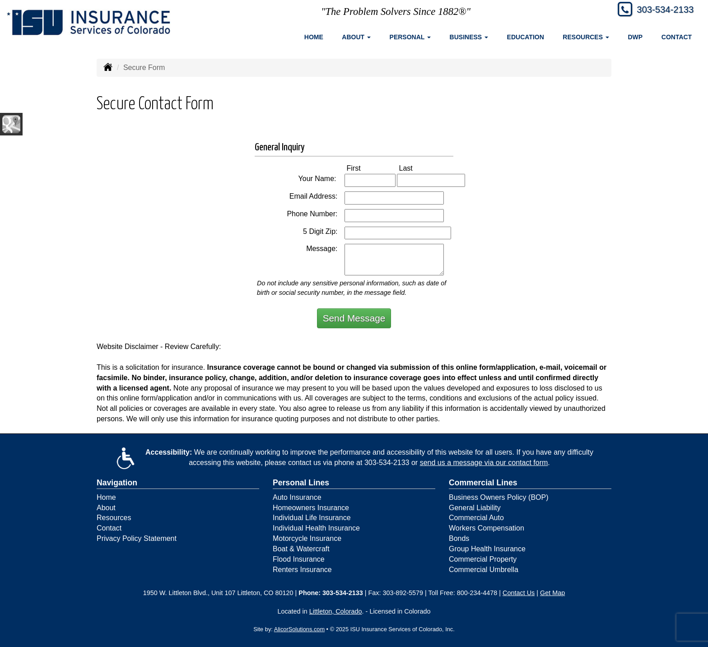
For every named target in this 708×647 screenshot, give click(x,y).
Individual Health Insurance (316, 528)
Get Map (552, 592)
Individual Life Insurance (312, 517)
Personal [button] (410, 37)
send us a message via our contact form (484, 462)
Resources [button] (586, 37)
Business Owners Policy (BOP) (499, 497)
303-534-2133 (661, 10)
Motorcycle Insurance (307, 538)
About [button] (356, 37)
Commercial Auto (476, 517)
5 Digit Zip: (320, 231)
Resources (114, 517)
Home (313, 37)
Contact (676, 37)
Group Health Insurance (487, 549)
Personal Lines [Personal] (301, 482)
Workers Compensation (486, 528)
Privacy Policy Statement (137, 538)
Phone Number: (312, 214)
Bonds (459, 538)
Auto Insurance (297, 497)
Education (525, 37)
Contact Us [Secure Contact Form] (519, 592)
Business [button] (469, 37)
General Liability (475, 508)
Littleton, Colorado (335, 611)
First (363, 167)
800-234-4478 (477, 592)
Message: (321, 248)
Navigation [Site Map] (117, 482)
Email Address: (313, 196)
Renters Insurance (302, 569)
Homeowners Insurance (311, 508)
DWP (635, 37)
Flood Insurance (299, 559)
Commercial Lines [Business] (483, 482)
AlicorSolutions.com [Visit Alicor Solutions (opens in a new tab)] (299, 629)
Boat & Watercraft (301, 549)
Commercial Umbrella (483, 569)
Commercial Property (483, 559)
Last (415, 167)
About (106, 508)
